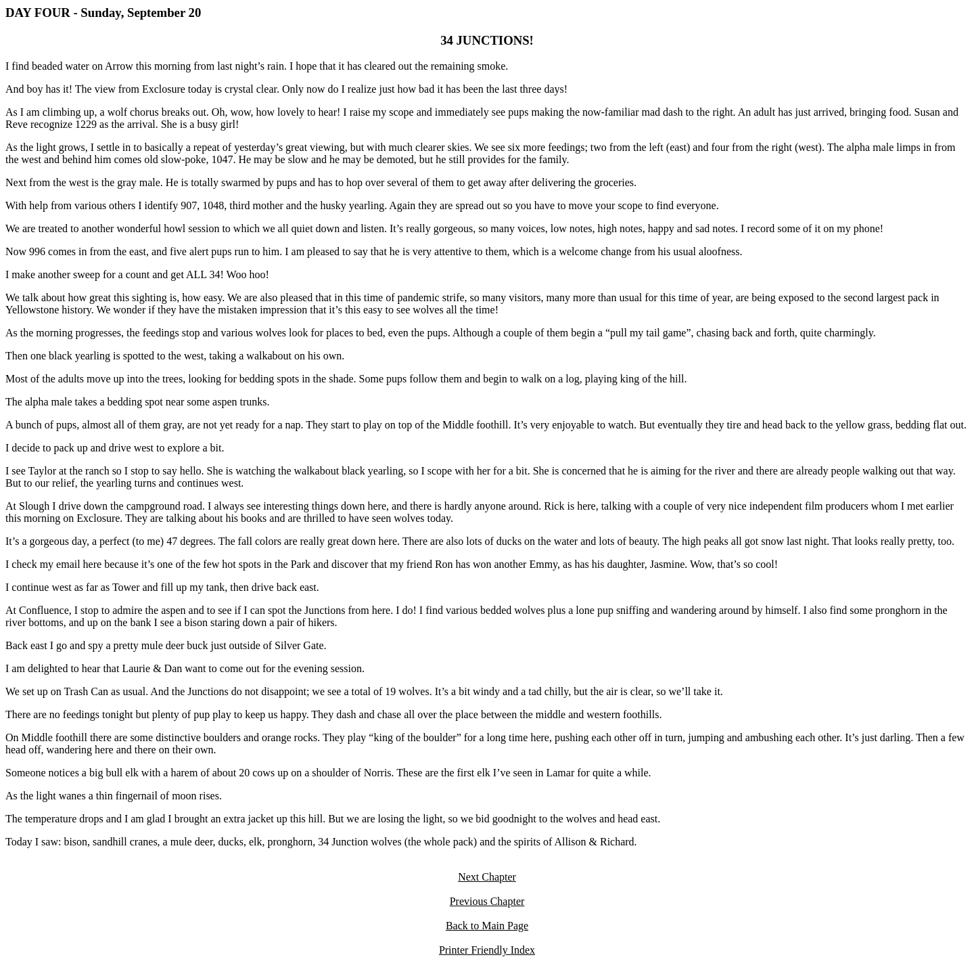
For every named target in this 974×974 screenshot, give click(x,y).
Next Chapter (487, 877)
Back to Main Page (487, 925)
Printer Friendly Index (487, 950)
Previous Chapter (487, 901)
